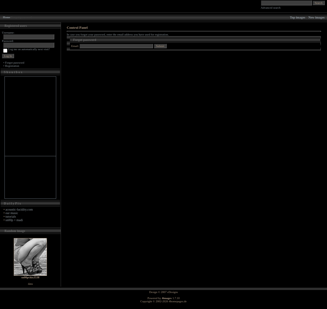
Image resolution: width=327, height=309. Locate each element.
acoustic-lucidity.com (19, 209)
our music (11, 213)
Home (6, 17)
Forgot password (14, 62)
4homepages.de (178, 301)
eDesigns (172, 292)
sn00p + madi (14, 220)
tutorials (10, 216)
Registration (12, 65)
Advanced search (271, 7)
